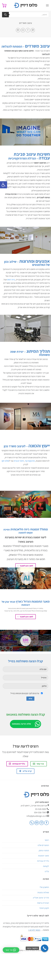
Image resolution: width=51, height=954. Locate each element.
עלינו (47, 871)
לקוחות (46, 866)
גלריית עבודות (43, 861)
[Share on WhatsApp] (32, 30)
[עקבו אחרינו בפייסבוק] (46, 823)
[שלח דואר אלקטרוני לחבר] (23, 30)
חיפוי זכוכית (19, 460)
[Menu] (47, 5)
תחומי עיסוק (44, 850)
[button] (3, 184)
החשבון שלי (44, 887)
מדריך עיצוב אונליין (41, 897)
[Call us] (32, 823)
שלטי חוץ (5, 460)
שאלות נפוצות (43, 892)
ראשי (47, 840)
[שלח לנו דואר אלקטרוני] (36, 823)
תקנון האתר (44, 908)
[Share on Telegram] (18, 30)
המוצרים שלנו (43, 845)
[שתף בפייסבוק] (28, 30)
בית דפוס (11, 279)
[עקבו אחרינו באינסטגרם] (41, 823)
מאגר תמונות (43, 855)
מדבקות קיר (30, 460)
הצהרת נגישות (43, 902)
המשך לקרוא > (34, 930)
